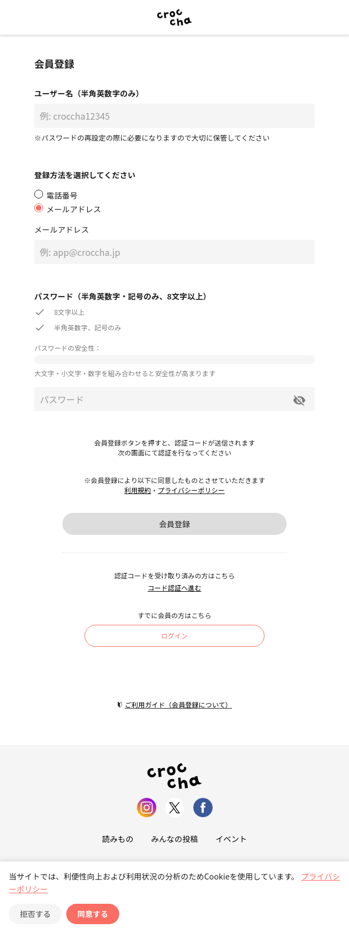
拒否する (35, 913)
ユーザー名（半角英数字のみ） (89, 93)
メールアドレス (61, 229)
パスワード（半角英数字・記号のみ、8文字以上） (122, 296)
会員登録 (174, 523)
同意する (92, 913)
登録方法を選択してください (84, 174)
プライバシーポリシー (191, 490)
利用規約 (137, 490)
